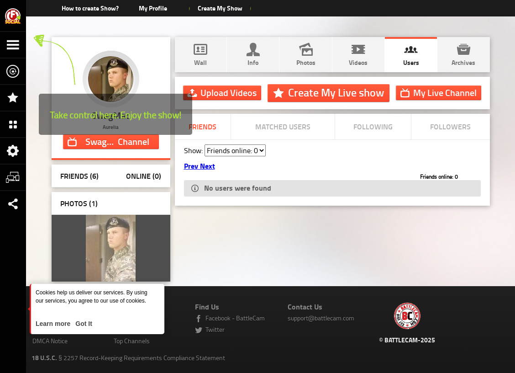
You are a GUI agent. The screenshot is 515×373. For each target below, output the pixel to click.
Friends (202, 126)
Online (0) (143, 176)
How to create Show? (90, 8)
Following (373, 126)
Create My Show (220, 8)
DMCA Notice (50, 340)
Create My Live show (336, 92)
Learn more (54, 323)
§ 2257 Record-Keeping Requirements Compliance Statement (128, 357)
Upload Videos (228, 92)
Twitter (215, 329)
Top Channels (132, 340)
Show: (194, 150)
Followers (450, 126)
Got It (83, 323)
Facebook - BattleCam (235, 318)
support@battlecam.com (321, 318)
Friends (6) (79, 176)
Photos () (79, 203)
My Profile (153, 8)
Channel (117, 141)
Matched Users (282, 126)
